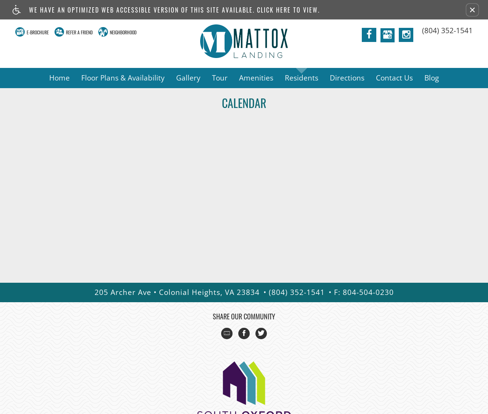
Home (59, 78)
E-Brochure (38, 32)
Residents (301, 78)
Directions (347, 78)
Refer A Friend (79, 32)
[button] (472, 10)
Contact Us (394, 78)
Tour (220, 78)
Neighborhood (123, 32)
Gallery (188, 78)
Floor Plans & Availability (123, 78)
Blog (431, 78)
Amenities (256, 78)
